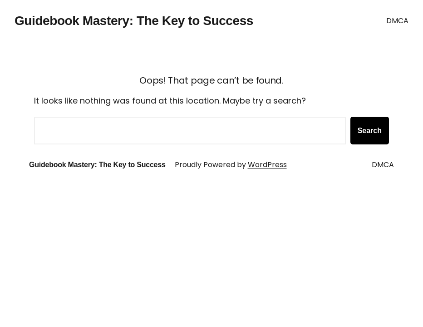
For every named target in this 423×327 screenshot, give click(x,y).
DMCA (397, 20)
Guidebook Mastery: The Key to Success (134, 21)
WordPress (267, 164)
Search (370, 130)
